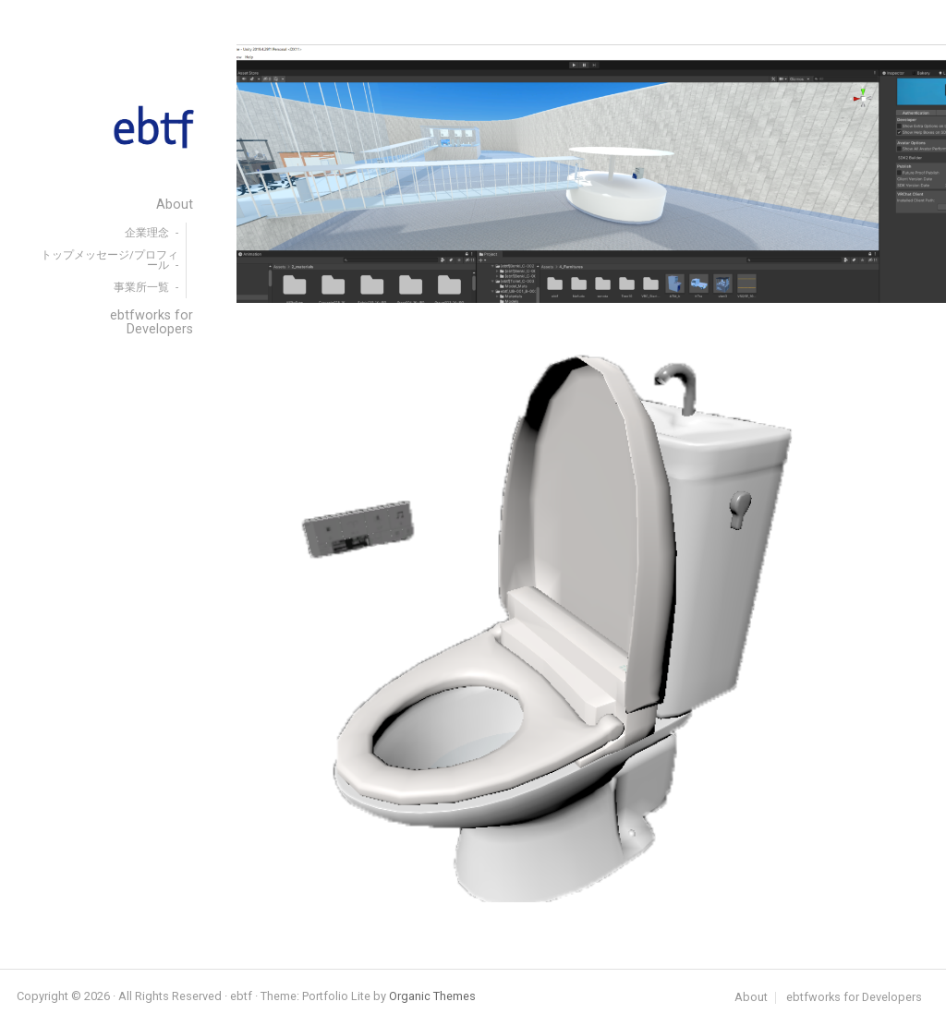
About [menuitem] (174, 204)
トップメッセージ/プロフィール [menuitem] (109, 260)
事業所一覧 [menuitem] (141, 287)
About (751, 998)
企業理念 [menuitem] (147, 232)
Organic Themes (432, 996)
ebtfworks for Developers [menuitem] (151, 322)
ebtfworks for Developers (854, 998)
